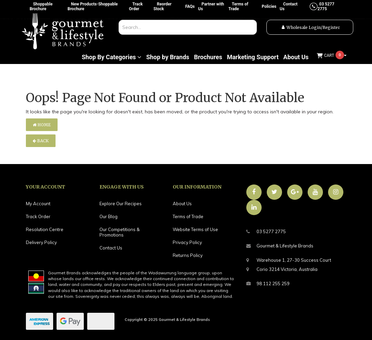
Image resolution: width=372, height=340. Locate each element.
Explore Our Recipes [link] (120, 203)
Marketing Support (253, 57)
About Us (296, 57)
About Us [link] (182, 203)
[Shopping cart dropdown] (332, 56)
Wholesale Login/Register (313, 27)
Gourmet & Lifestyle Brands (279, 245)
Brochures (208, 57)
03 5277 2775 (266, 231)
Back (41, 140)
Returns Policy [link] (188, 255)
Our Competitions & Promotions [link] (119, 232)
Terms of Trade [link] (188, 216)
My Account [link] (38, 203)
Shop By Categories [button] (111, 57)
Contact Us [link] (110, 247)
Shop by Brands (167, 57)
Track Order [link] (38, 216)
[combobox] (188, 27)
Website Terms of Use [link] (195, 229)
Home (42, 124)
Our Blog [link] (108, 216)
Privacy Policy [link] (187, 242)
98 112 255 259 (268, 283)
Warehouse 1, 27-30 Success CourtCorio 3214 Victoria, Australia (288, 264)
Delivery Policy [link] (41, 242)
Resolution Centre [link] (44, 229)
